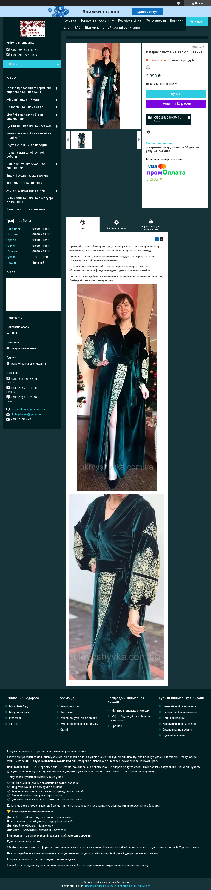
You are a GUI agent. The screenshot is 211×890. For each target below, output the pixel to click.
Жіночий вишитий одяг (23, 100)
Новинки (176, 20)
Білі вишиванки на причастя (181, 724)
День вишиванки (174, 718)
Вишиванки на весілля (177, 729)
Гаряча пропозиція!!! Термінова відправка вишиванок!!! (29, 90)
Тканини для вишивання (24, 183)
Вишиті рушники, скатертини (27, 176)
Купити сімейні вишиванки (180, 712)
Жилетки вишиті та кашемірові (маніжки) (29, 135)
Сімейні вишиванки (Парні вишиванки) (24, 117)
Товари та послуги (95, 20)
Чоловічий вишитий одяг (24, 107)
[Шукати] (57, 64)
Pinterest (15, 718)
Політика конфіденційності (134, 885)
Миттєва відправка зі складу (130, 710)
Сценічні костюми (174, 735)
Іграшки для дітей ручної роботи (25, 155)
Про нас (116, 726)
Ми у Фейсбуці (18, 706)
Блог (67, 27)
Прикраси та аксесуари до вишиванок (25, 166)
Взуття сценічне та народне (27, 145)
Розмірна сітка (129, 20)
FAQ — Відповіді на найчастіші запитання (108, 27)
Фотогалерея (156, 20)
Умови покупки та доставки (78, 718)
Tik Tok (13, 724)
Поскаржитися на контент (100, 885)
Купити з (176, 104)
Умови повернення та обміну (79, 724)
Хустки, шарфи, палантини (25, 190)
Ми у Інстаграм (19, 712)
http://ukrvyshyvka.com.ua (28, 409)
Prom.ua (125, 882)
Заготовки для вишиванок (25, 209)
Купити (176, 94)
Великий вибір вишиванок (180, 706)
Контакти (66, 712)
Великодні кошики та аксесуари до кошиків (30, 200)
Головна (70, 20)
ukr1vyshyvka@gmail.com (27, 414)
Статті (64, 729)
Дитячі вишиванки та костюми (29, 126)
